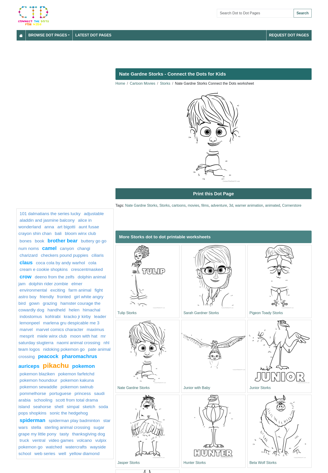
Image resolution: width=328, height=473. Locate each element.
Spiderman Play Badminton (74, 420)
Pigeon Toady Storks (266, 313)
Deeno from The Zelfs (54, 277)
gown (34, 303)
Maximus (95, 329)
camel (49, 248)
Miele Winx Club (52, 336)
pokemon (83, 366)
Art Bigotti (66, 226)
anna (49, 226)
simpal (73, 406)
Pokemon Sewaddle (38, 386)
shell (58, 406)
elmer (77, 283)
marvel (26, 329)
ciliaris (98, 255)
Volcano (84, 440)
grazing (50, 303)
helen (74, 310)
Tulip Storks (127, 313)
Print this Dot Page (213, 193)
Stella (36, 427)
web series (44, 453)
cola (92, 262)
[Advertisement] (153, 52)
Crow (25, 277)
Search (303, 13)
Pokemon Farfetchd (76, 373)
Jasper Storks (129, 463)
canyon (67, 248)
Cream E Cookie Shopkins (44, 269)
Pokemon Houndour (38, 380)
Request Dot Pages (289, 35)
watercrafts (76, 447)
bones (25, 241)
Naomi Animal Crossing (78, 342)
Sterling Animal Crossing (67, 427)
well (62, 453)
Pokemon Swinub (77, 386)
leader (100, 316)
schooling (43, 400)
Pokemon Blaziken (37, 373)
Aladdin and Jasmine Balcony (47, 220)
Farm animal (80, 290)
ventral (39, 440)
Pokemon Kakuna (77, 380)
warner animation (249, 205)
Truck (24, 440)
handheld (57, 310)
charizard (29, 255)
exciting (57, 290)
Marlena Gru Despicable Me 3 (71, 322)
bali (58, 233)
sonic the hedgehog (69, 413)
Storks (165, 83)
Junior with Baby (196, 388)
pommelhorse (33, 393)
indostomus (31, 316)
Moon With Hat (83, 336)
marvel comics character (59, 329)
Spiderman (32, 420)
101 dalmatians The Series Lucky (50, 213)
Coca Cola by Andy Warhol (60, 262)
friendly (47, 296)
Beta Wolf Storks (263, 463)
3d (231, 205)
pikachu (56, 365)
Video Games (61, 440)
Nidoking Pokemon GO (64, 349)
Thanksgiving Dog (88, 434)
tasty (64, 434)
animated (272, 205)
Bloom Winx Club (80, 233)
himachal (91, 310)
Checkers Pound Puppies (64, 255)
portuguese (60, 393)
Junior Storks (260, 388)
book (39, 241)
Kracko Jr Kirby (77, 316)
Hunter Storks (194, 463)
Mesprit (27, 336)
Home (120, 83)
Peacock (48, 356)
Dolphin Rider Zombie (48, 283)
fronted (64, 296)
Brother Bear (63, 241)
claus (26, 262)
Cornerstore (291, 205)
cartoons (179, 205)
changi (83, 248)
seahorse (42, 406)
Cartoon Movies (142, 83)
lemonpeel (30, 322)
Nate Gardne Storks (141, 205)
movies (193, 205)
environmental (33, 290)
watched (54, 447)
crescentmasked (87, 269)
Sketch (89, 406)
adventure (219, 205)
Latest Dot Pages (93, 35)
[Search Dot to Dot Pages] (255, 13)
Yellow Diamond (84, 453)
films (205, 205)
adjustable (94, 213)
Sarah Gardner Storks (201, 313)
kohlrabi (53, 316)
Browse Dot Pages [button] (47, 35)
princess (82, 393)
